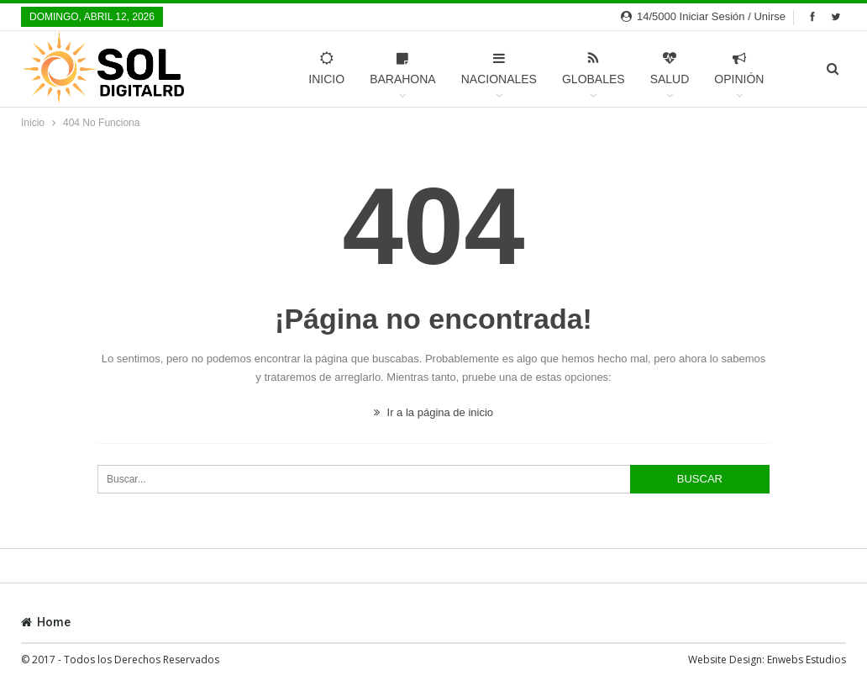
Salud (669, 68)
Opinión (738, 68)
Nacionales (498, 68)
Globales (593, 68)
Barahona (402, 68)
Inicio (326, 68)
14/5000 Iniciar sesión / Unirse (703, 16)
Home (46, 622)
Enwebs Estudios (806, 659)
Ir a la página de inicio (433, 412)
